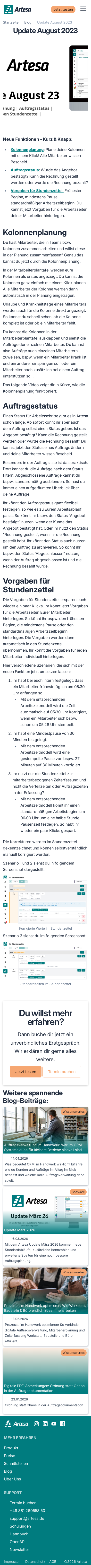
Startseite (10, 22)
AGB (52, 1561)
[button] (82, 9)
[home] (17, 9)
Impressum (12, 1561)
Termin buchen (62, 1071)
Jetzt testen (63, 9)
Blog (28, 22)
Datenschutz (35, 1561)
